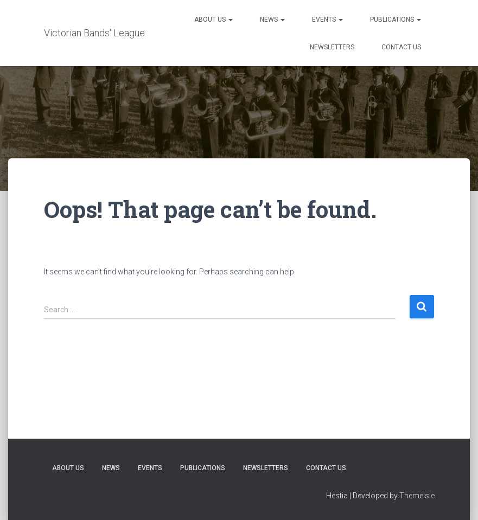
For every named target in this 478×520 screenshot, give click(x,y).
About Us (213, 19)
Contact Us (401, 47)
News (272, 19)
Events (327, 19)
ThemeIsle (417, 495)
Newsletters (332, 47)
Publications (395, 19)
